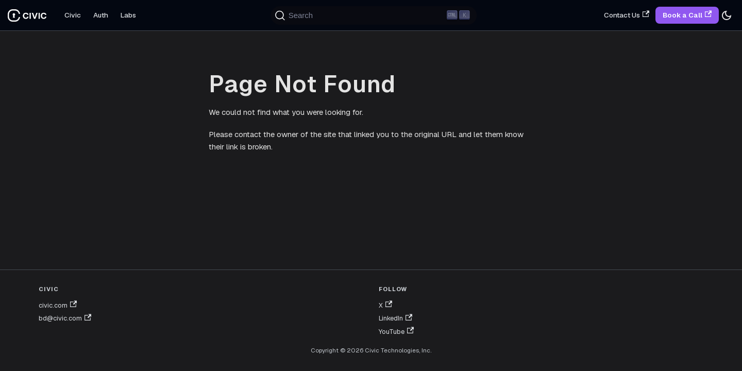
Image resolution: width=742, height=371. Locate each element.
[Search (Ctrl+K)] (374, 15)
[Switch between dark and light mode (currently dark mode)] (726, 15)
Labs (128, 15)
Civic (72, 15)
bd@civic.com (65, 318)
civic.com (58, 305)
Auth (100, 15)
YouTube (396, 331)
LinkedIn (395, 318)
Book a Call (687, 15)
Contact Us (626, 15)
